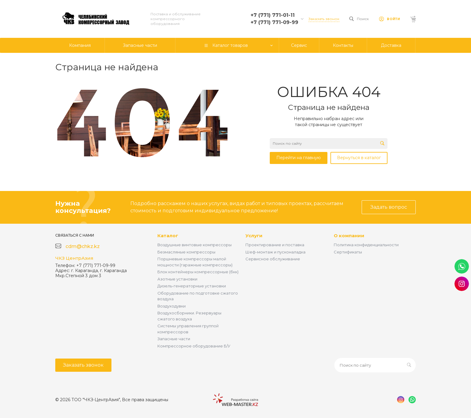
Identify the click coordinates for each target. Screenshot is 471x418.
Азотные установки (177, 279)
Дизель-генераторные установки (191, 285)
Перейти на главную (298, 157)
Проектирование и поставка (274, 244)
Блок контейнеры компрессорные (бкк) (198, 271)
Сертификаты (348, 252)
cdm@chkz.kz (82, 246)
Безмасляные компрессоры (186, 252)
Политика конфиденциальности (366, 244)
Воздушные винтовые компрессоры (194, 244)
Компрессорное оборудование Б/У (193, 346)
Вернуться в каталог (359, 157)
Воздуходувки (171, 306)
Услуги (254, 235)
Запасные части (173, 338)
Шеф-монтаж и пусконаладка (275, 252)
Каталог (167, 235)
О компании (349, 235)
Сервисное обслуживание (272, 258)
